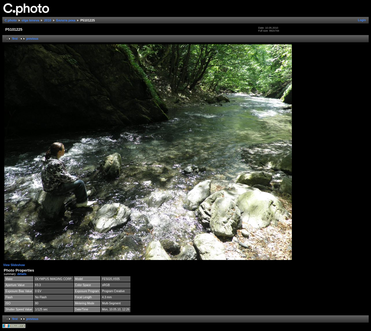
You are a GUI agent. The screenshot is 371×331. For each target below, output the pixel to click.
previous (32, 38)
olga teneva (30, 20)
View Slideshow (14, 265)
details (22, 274)
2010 (47, 20)
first (15, 38)
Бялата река (65, 20)
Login (362, 20)
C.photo (11, 20)
